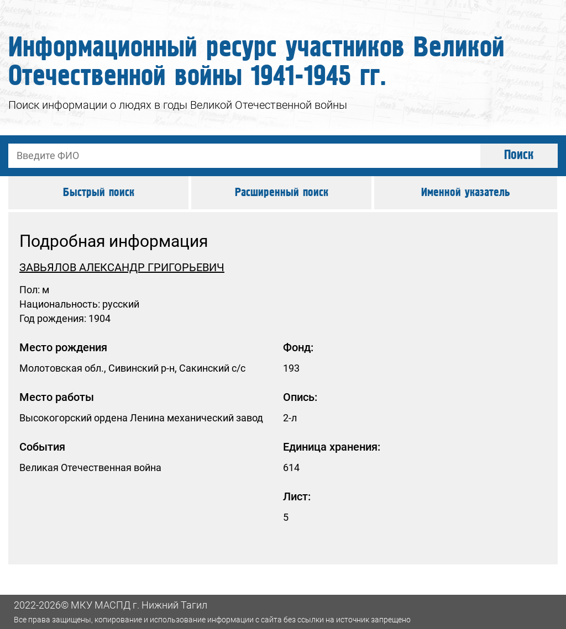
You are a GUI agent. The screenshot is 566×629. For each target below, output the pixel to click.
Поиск (519, 155)
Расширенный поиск (281, 193)
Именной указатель (465, 193)
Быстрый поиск (98, 193)
